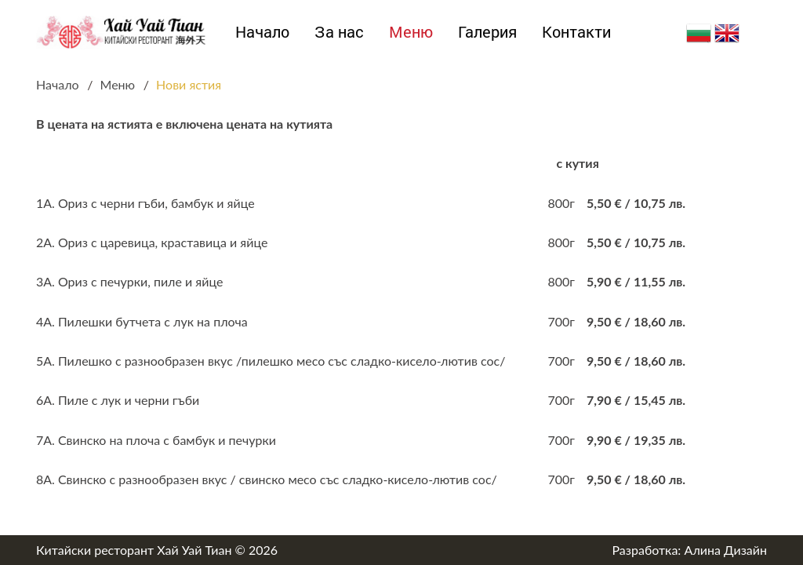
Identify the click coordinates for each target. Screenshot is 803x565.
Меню (411, 31)
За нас (339, 31)
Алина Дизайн (725, 549)
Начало (262, 31)
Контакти (576, 31)
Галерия (487, 31)
